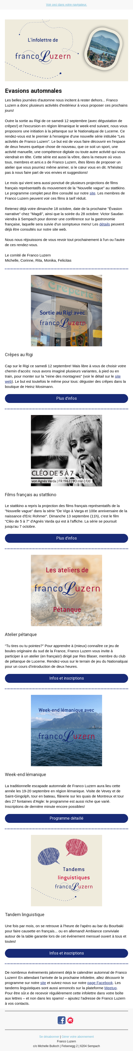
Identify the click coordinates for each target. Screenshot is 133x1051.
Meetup (110, 988)
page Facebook (100, 983)
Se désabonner (49, 1036)
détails (104, 224)
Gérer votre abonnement (78, 1036)
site (92, 193)
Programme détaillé (66, 818)
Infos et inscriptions (66, 678)
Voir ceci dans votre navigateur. (66, 4)
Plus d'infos (66, 398)
